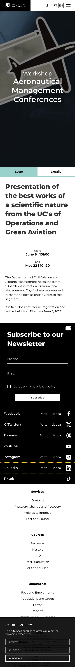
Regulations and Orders (37, 598)
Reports (37, 611)
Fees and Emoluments (37, 592)
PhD (37, 555)
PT (55, 5)
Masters (37, 549)
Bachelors (38, 543)
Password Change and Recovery (37, 506)
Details (56, 171)
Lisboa (56, 413)
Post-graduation (37, 562)
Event (19, 171)
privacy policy (45, 386)
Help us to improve (37, 512)
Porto (44, 413)
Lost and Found (37, 519)
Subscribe (37, 397)
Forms (37, 605)
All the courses (37, 568)
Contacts (37, 500)
